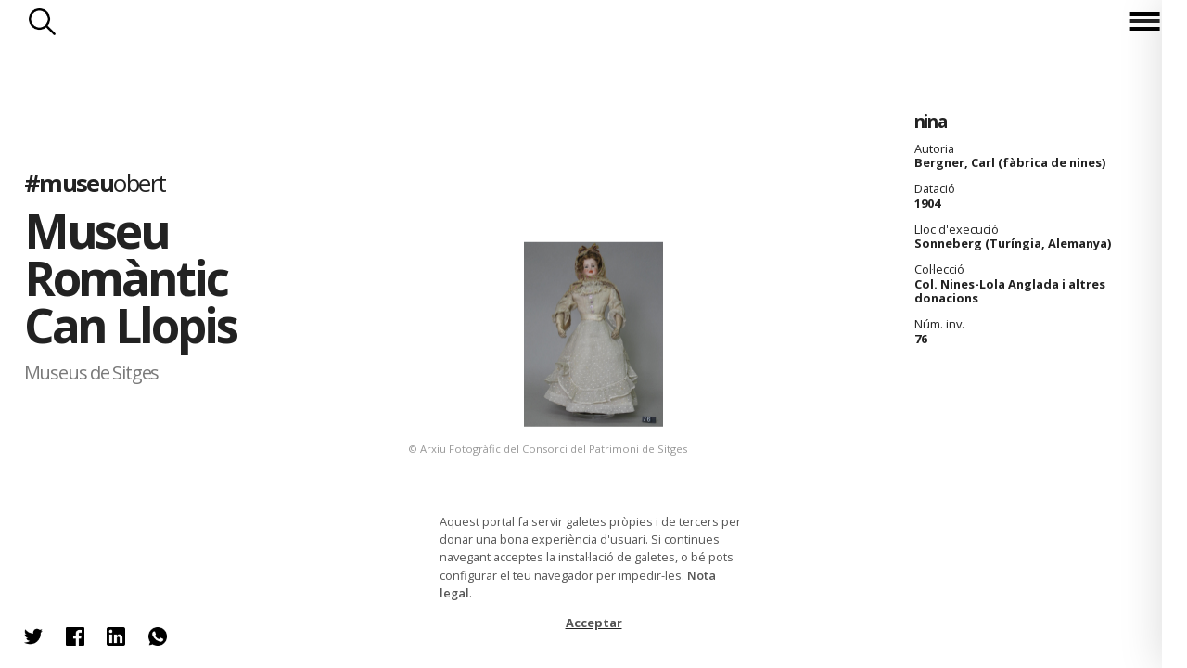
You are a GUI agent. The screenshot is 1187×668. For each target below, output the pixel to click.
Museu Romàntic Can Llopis (130, 277)
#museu (95, 183)
